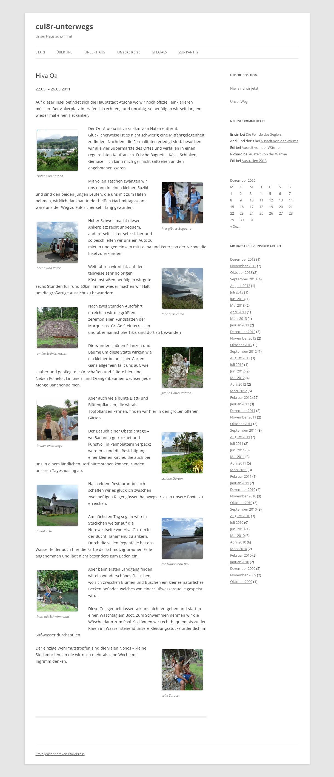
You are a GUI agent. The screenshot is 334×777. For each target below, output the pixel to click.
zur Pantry (188, 52)
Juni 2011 (237, 450)
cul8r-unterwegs (64, 26)
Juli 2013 (236, 292)
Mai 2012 (237, 377)
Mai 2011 (237, 456)
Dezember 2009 (242, 568)
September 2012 (243, 351)
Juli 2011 (236, 443)
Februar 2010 (241, 555)
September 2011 (243, 430)
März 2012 (238, 390)
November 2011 (243, 417)
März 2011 (238, 469)
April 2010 (238, 542)
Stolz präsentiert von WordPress (60, 754)
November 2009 (243, 575)
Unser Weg (239, 101)
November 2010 (243, 496)
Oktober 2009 (241, 581)
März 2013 (238, 318)
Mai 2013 (237, 305)
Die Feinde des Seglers (264, 134)
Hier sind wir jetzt (244, 88)
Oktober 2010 (241, 502)
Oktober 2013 (241, 272)
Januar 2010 (239, 561)
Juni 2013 (237, 298)
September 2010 (243, 509)
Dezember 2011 (242, 410)
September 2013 (243, 279)
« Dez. (234, 226)
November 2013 (243, 265)
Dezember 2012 (242, 331)
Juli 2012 (236, 364)
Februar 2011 (241, 476)
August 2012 (240, 357)
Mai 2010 (237, 535)
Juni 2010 (237, 528)
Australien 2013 (254, 160)
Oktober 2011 (241, 423)
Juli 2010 (236, 522)
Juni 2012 (237, 371)
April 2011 (238, 463)
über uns (64, 52)
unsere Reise (128, 52)
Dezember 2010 (242, 489)
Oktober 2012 (241, 344)
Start (40, 52)
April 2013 (238, 311)
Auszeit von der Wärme (279, 140)
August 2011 (240, 436)
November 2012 (243, 338)
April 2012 (238, 384)
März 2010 (238, 548)
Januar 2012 (239, 404)
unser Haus (95, 52)
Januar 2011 (239, 482)
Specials (159, 52)
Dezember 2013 (242, 259)
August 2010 (240, 515)
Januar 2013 (239, 325)
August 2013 (240, 285)
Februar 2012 (241, 397)
